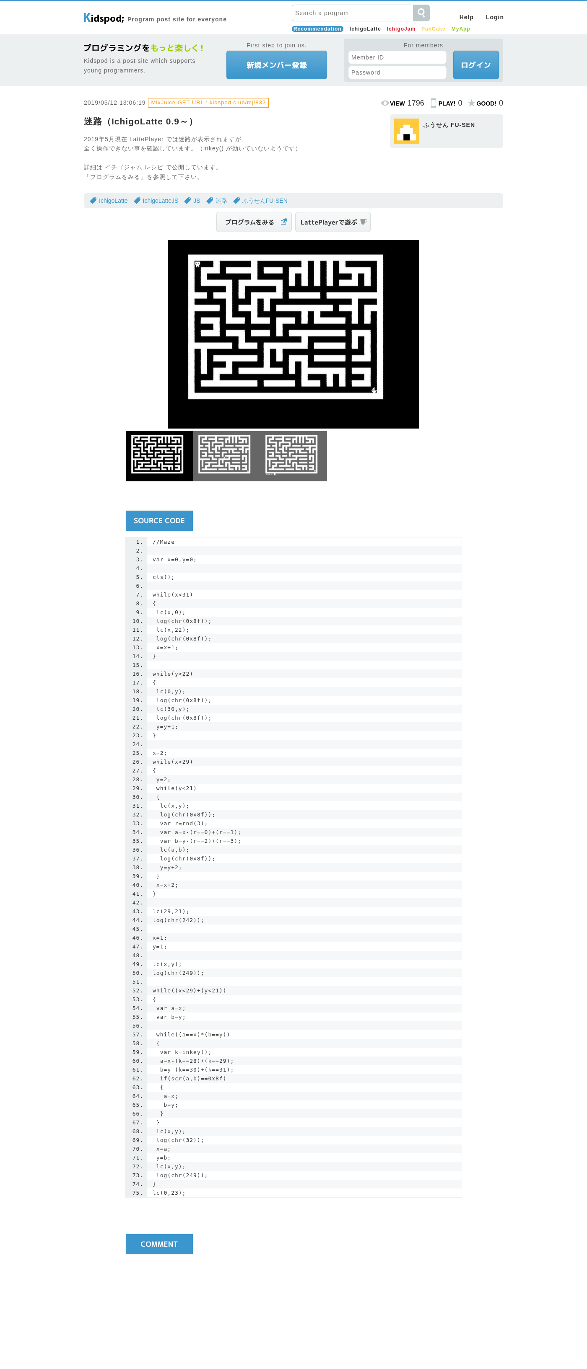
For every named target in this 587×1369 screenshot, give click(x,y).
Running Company (320, 1347)
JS (196, 200)
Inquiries (360, 1347)
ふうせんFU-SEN (265, 200)
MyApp (461, 29)
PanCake (433, 29)
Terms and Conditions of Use (253, 1347)
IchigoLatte (365, 29)
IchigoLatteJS (161, 200)
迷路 (221, 200)
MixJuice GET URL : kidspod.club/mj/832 (208, 102)
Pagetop (490, 1283)
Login (495, 17)
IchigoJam (401, 29)
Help (467, 17)
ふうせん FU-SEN (449, 124)
